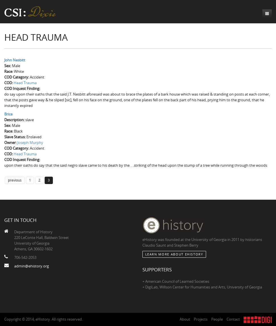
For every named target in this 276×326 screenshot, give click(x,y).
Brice (8, 114)
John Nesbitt (14, 60)
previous (15, 180)
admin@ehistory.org (31, 266)
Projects (200, 319)
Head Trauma (25, 82)
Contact (233, 319)
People (217, 319)
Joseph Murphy (30, 142)
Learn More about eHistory (174, 254)
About (185, 319)
